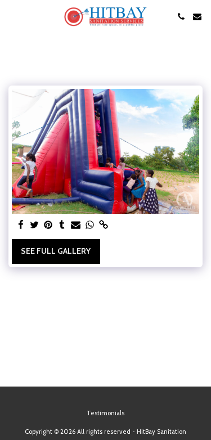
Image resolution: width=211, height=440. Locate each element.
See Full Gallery (56, 251)
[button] (12, 16)
